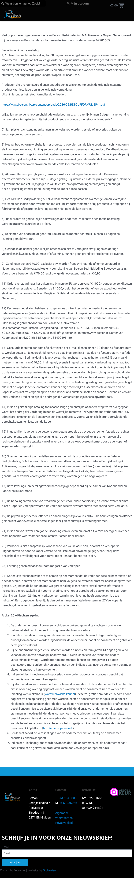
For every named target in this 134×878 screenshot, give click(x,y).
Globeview (50, 870)
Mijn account (87, 3)
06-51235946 (68, 803)
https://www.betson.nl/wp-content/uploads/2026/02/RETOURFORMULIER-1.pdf (53, 104)
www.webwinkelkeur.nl (60, 694)
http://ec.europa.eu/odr (58, 728)
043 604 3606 (67, 798)
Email (5, 847)
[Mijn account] (75, 3)
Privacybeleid (64, 822)
